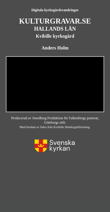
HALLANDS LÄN (55, 29)
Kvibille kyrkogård (55, 36)
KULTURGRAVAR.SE (55, 21)
